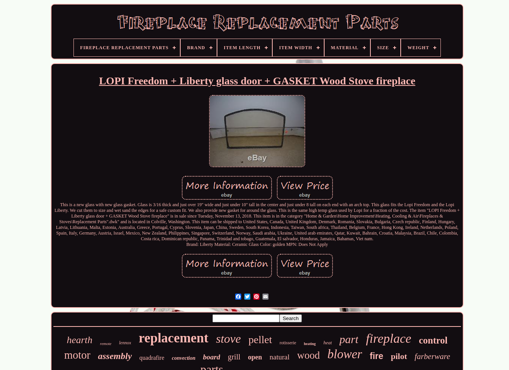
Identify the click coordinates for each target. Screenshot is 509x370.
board (211, 357)
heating (310, 344)
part (348, 339)
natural (280, 357)
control (433, 340)
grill (234, 357)
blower (345, 354)
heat (327, 342)
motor (77, 355)
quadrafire (151, 357)
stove (228, 338)
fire (376, 356)
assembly (115, 356)
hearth (79, 339)
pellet (260, 339)
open (255, 357)
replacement (173, 338)
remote (105, 343)
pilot (399, 356)
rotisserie (287, 342)
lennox (125, 342)
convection (183, 358)
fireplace (388, 338)
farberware (432, 356)
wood (308, 355)
